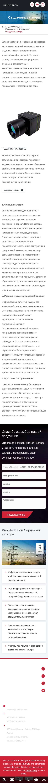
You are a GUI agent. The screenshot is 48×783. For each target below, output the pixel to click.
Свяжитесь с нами (13, 698)
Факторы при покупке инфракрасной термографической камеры (24, 647)
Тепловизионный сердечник (17, 29)
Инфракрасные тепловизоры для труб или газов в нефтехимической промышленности (23, 575)
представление (16, 514)
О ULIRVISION (24, 676)
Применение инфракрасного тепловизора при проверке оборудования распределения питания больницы (21, 631)
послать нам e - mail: (15, 706)
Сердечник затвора (14, 32)
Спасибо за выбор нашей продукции (21, 434)
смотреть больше (14, 190)
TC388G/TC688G (14, 148)
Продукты (18, 27)
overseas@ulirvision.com (17, 710)
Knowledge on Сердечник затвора (21, 532)
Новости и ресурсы (24, 683)
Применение (24, 690)
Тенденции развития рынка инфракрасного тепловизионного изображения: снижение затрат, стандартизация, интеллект (22, 610)
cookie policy (31, 770)
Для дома (9, 27)
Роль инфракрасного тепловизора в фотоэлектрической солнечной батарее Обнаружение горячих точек (24, 592)
